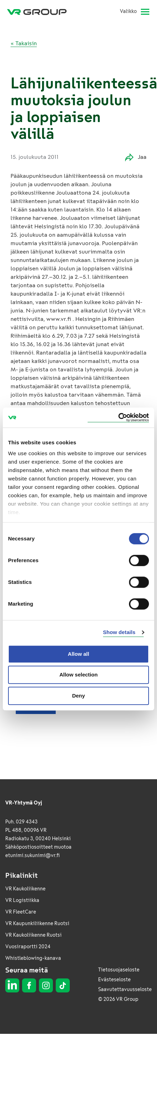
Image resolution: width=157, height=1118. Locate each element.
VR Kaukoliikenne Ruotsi (33, 935)
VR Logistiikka (22, 900)
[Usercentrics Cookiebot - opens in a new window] (118, 417)
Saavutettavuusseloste (125, 989)
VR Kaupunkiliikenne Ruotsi (37, 924)
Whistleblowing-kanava (33, 958)
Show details (119, 632)
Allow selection (78, 675)
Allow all (78, 654)
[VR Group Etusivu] (39, 11)
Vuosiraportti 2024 (27, 947)
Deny (78, 696)
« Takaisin (24, 43)
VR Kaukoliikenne (25, 889)
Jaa (135, 157)
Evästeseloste (114, 980)
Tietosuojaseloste (118, 970)
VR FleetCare (20, 912)
